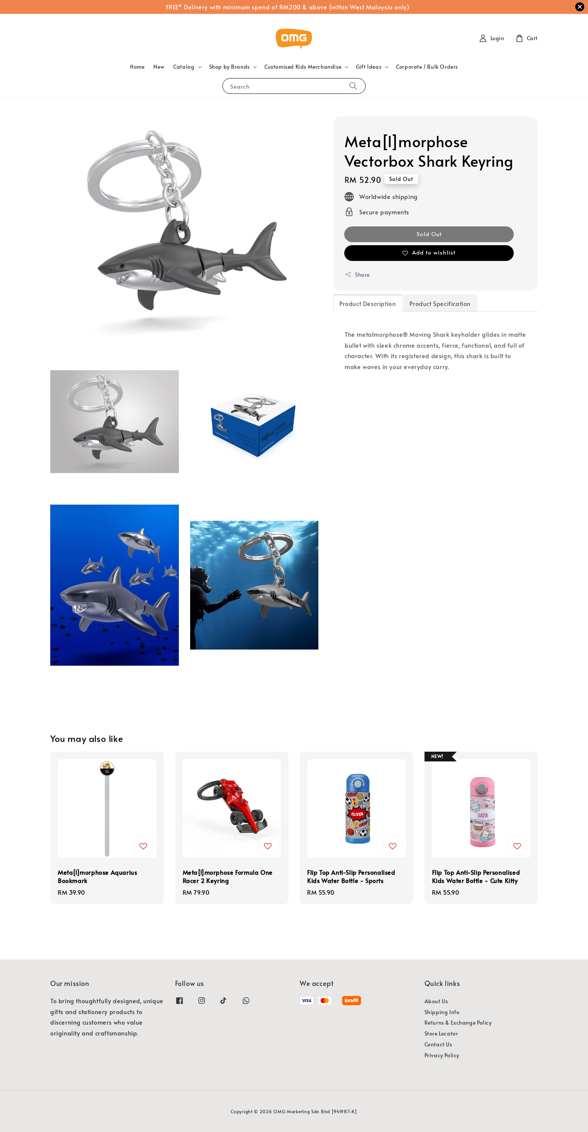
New (158, 66)
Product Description (367, 303)
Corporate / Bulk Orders (427, 66)
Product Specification (440, 303)
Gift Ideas (368, 66)
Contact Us (438, 1044)
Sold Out (429, 234)
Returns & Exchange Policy (458, 1022)
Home (137, 66)
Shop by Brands (229, 66)
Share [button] (357, 274)
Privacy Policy (441, 1055)
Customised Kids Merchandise (302, 66)
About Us (436, 1001)
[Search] (353, 85)
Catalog (183, 66)
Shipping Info (442, 1012)
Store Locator (441, 1033)
